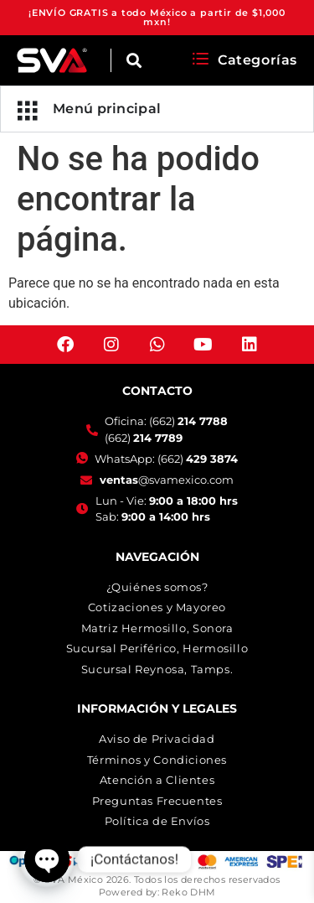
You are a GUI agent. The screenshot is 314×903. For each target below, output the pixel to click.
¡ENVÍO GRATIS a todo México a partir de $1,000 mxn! (157, 17)
